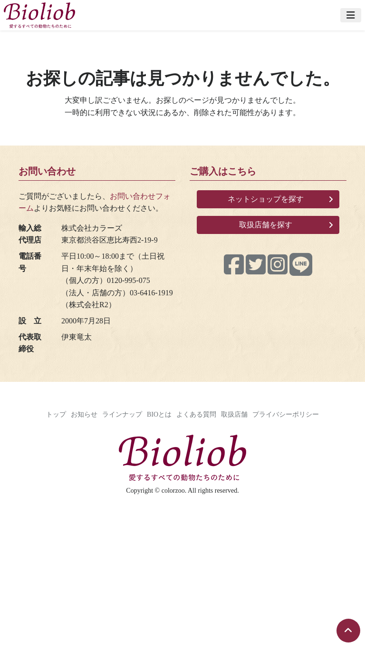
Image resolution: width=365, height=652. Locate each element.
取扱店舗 (234, 414)
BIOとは (159, 414)
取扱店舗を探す (265, 225)
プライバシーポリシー (285, 414)
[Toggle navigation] (350, 15)
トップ (56, 414)
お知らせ (84, 414)
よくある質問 (196, 414)
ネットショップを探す (266, 199)
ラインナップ (122, 414)
